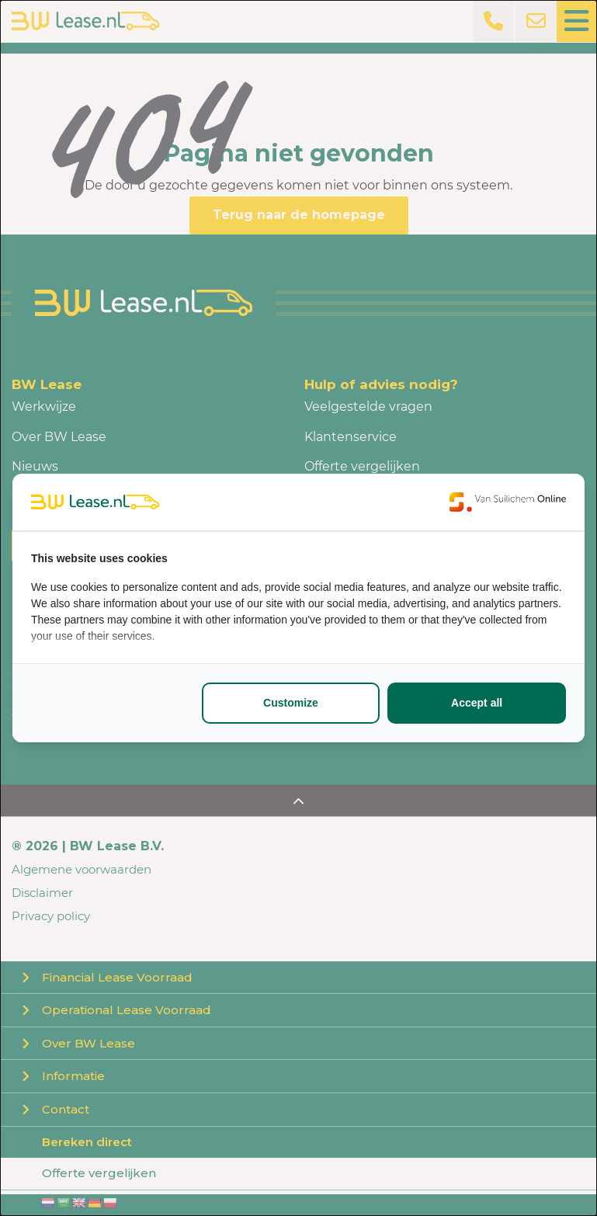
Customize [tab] (290, 703)
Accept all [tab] (476, 703)
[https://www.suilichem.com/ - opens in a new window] (507, 501)
